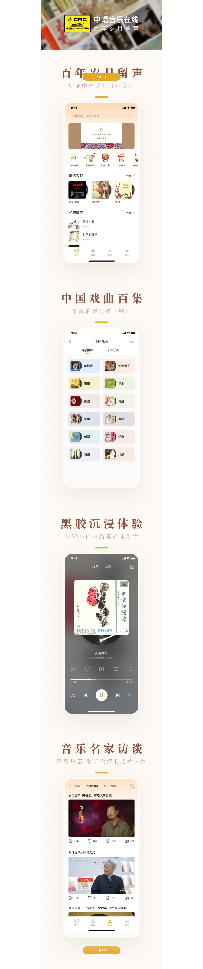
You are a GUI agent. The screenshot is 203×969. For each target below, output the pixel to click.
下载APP (101, 76)
